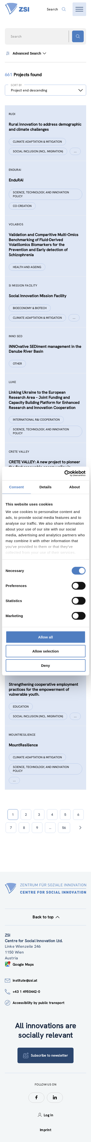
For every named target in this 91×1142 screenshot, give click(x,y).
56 (64, 827)
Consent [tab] (16, 487)
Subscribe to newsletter (45, 1055)
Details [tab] (46, 487)
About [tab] (74, 487)
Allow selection (45, 651)
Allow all (45, 637)
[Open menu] (79, 9)
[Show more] (75, 151)
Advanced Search (25, 53)
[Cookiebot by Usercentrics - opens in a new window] (64, 473)
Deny (45, 665)
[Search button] (78, 36)
